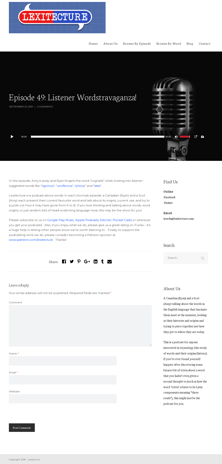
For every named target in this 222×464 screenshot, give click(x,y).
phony (80, 186)
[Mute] (177, 137)
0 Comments (45, 106)
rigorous (48, 186)
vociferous (64, 186)
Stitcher (105, 220)
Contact (205, 43)
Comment (15, 302)
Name (14, 353)
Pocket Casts (122, 220)
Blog (190, 43)
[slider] (97, 137)
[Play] (14, 137)
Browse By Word (168, 43)
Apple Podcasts (87, 220)
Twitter (167, 203)
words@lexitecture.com (178, 218)
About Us (110, 43)
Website (14, 391)
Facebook (169, 197)
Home (93, 43)
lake (97, 186)
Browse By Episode (137, 43)
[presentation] (38, 415)
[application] (101, 137)
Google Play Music (60, 220)
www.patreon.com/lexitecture (31, 240)
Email (13, 372)
